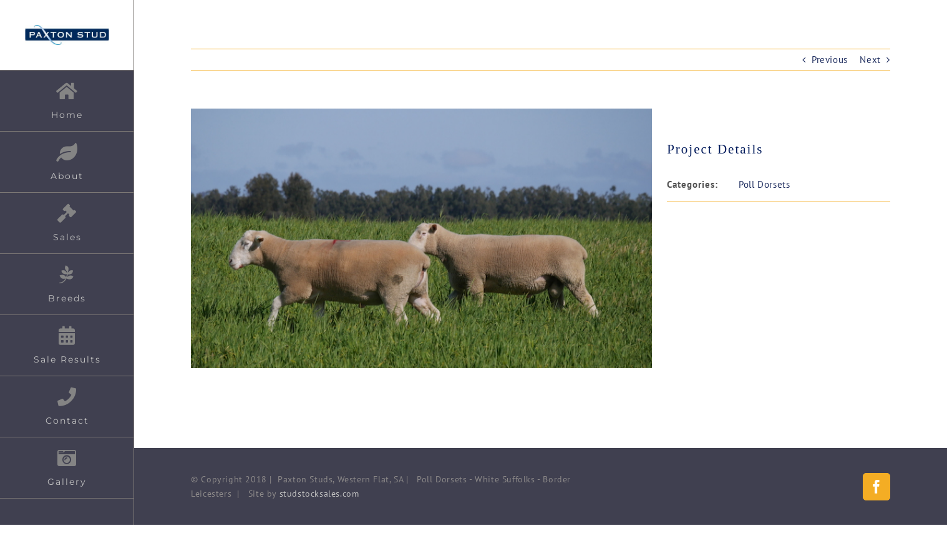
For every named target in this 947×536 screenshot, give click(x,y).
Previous (830, 60)
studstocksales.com (319, 493)
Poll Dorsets (764, 184)
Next (870, 60)
